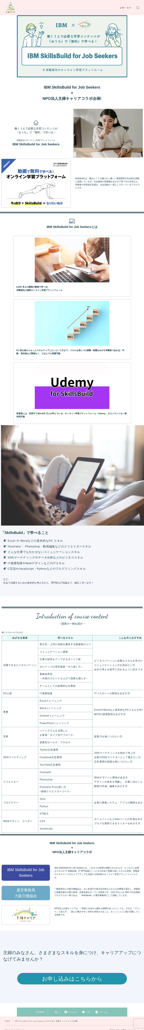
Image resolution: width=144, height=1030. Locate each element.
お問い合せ (126, 8)
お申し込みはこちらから (72, 978)
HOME (7, 1021)
